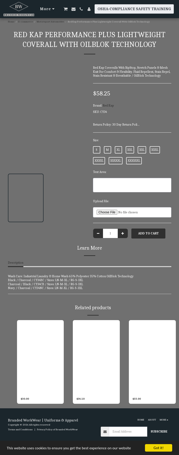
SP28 (58, 390)
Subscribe (159, 431)
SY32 (170, 390)
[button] (65, 9)
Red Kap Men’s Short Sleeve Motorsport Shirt (38, 390)
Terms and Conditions (20, 429)
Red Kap (108, 105)
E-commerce (25, 21)
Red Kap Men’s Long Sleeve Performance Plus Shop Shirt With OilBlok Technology (150, 390)
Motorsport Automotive (50, 21)
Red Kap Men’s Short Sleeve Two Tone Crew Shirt (93, 390)
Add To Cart (148, 233)
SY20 (114, 390)
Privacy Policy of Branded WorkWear (57, 429)
